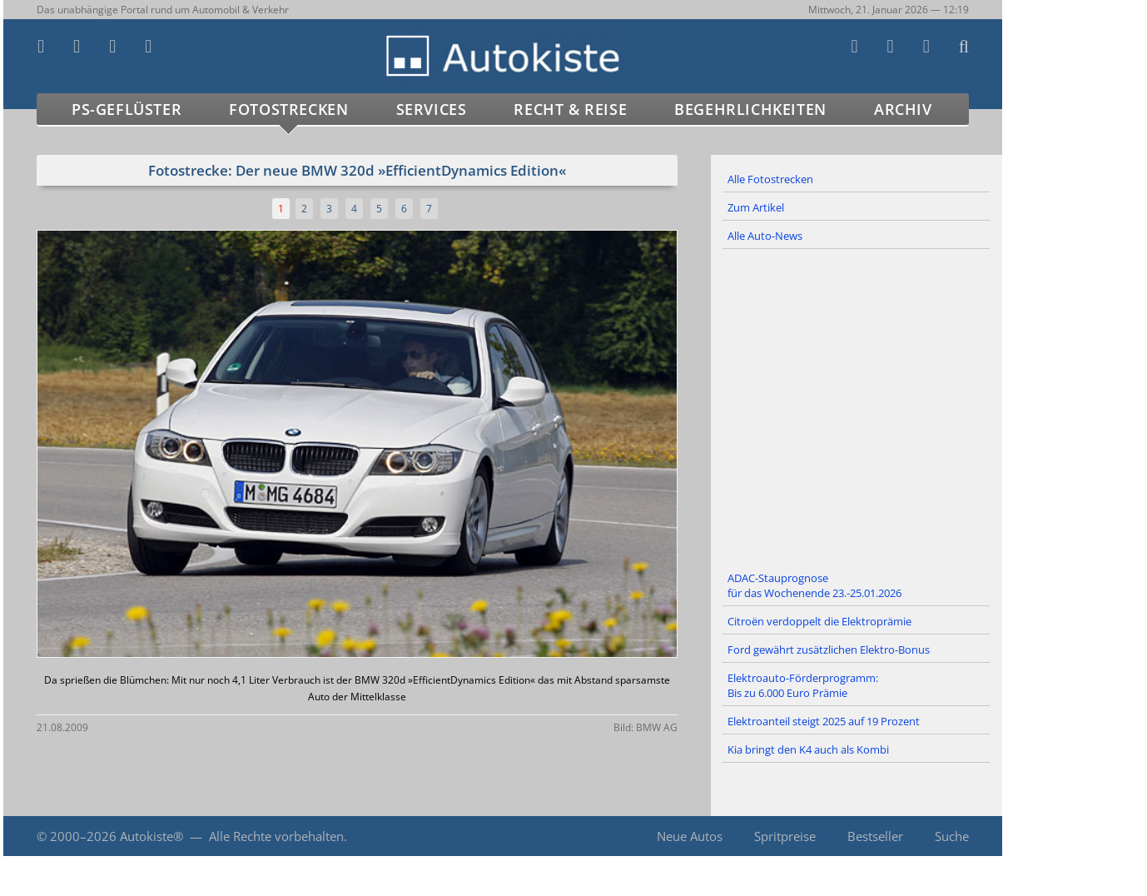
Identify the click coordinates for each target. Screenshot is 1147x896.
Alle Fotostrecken (770, 179)
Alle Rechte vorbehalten (276, 836)
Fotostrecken (288, 109)
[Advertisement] (856, 407)
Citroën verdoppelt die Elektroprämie (819, 621)
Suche (952, 836)
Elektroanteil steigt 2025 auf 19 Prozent (823, 721)
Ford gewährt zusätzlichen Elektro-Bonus (828, 649)
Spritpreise (785, 836)
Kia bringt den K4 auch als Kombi (808, 749)
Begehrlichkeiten (750, 109)
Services (431, 109)
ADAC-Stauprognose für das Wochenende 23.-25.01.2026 (814, 585)
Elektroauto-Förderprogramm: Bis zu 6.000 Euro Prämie (802, 685)
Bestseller (875, 836)
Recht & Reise (570, 109)
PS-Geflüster (126, 109)
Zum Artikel (755, 207)
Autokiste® (151, 836)
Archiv (903, 109)
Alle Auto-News (764, 235)
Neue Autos (689, 836)
